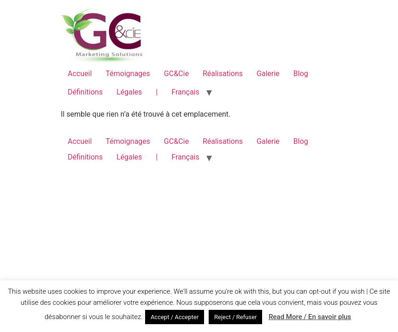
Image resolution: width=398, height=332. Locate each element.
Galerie (268, 73)
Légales (129, 92)
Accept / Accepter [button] (175, 317)
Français (185, 92)
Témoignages (127, 73)
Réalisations (223, 73)
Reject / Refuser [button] (235, 317)
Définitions (85, 92)
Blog (300, 73)
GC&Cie (176, 73)
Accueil (80, 73)
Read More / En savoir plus (310, 317)
